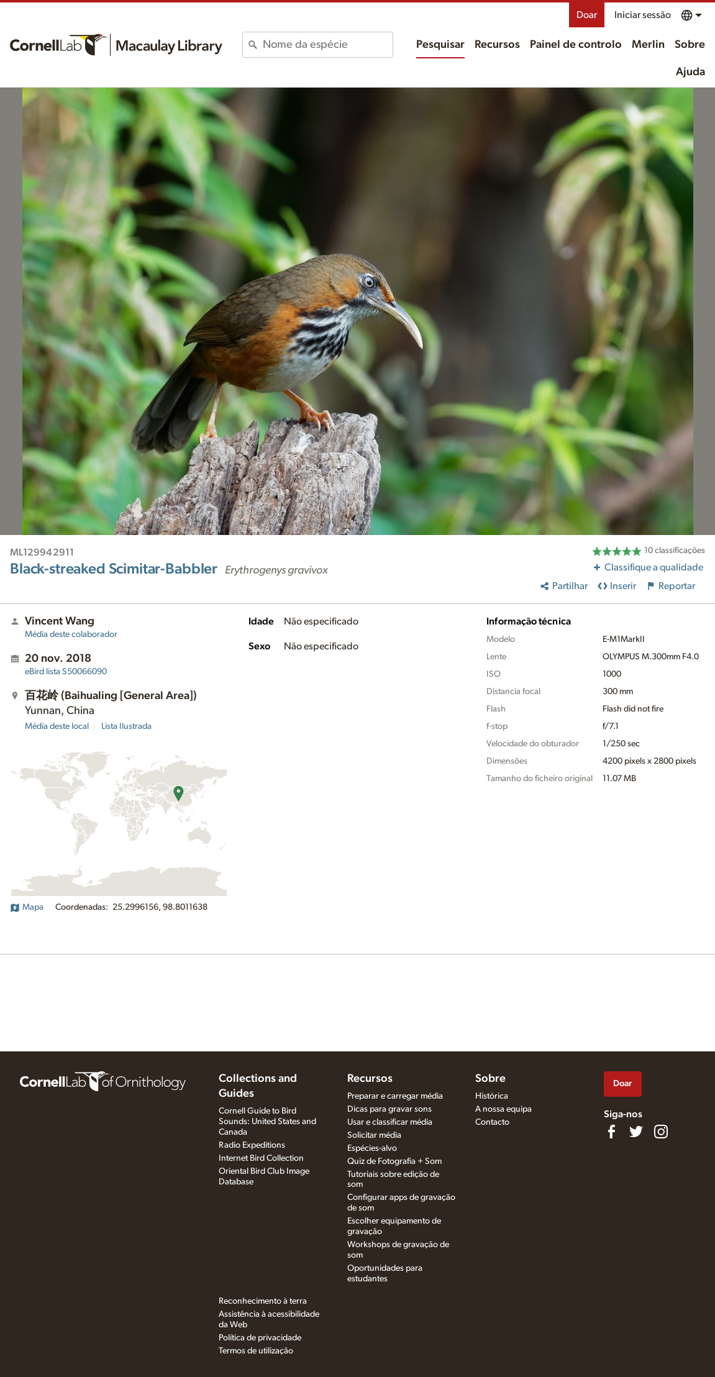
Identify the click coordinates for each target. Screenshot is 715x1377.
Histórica (491, 1096)
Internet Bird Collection (261, 1158)
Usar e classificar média (389, 1122)
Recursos (497, 44)
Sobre (690, 44)
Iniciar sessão (642, 15)
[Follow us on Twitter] (636, 1131)
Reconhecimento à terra (263, 1301)
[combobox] (328, 44)
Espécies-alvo (372, 1148)
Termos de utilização (256, 1351)
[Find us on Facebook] (611, 1131)
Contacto (492, 1122)
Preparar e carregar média (395, 1096)
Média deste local (57, 726)
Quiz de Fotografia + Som (394, 1161)
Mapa (26, 907)
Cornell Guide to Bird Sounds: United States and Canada (267, 1122)
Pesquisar (440, 44)
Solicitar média (374, 1135)
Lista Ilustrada (126, 726)
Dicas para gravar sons (389, 1109)
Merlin (648, 44)
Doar (586, 15)
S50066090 (66, 671)
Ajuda (690, 72)
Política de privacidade (260, 1338)
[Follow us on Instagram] (661, 1131)
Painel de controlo (576, 44)
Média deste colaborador (71, 634)
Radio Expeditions (252, 1145)
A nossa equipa (503, 1109)
